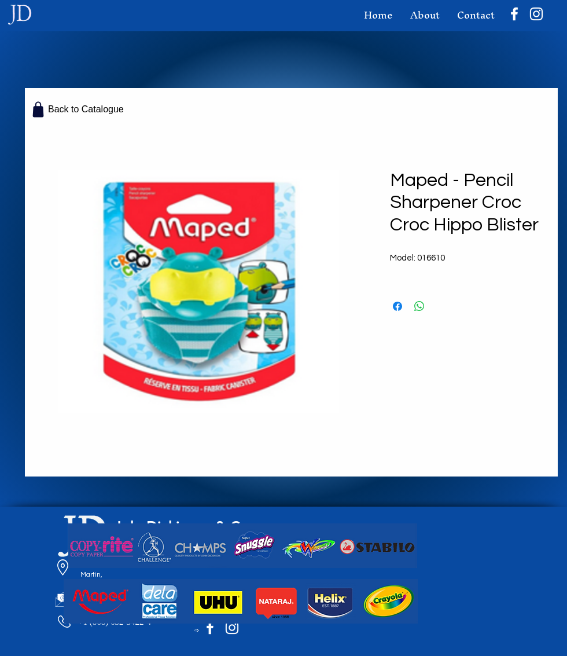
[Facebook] (514, 14)
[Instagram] (536, 14)
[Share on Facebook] (397, 306)
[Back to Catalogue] (78, 109)
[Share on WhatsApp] (419, 306)
